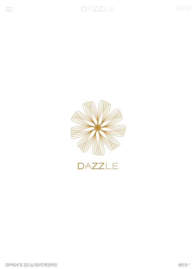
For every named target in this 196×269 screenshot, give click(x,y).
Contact (183, 8)
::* (189, 265)
